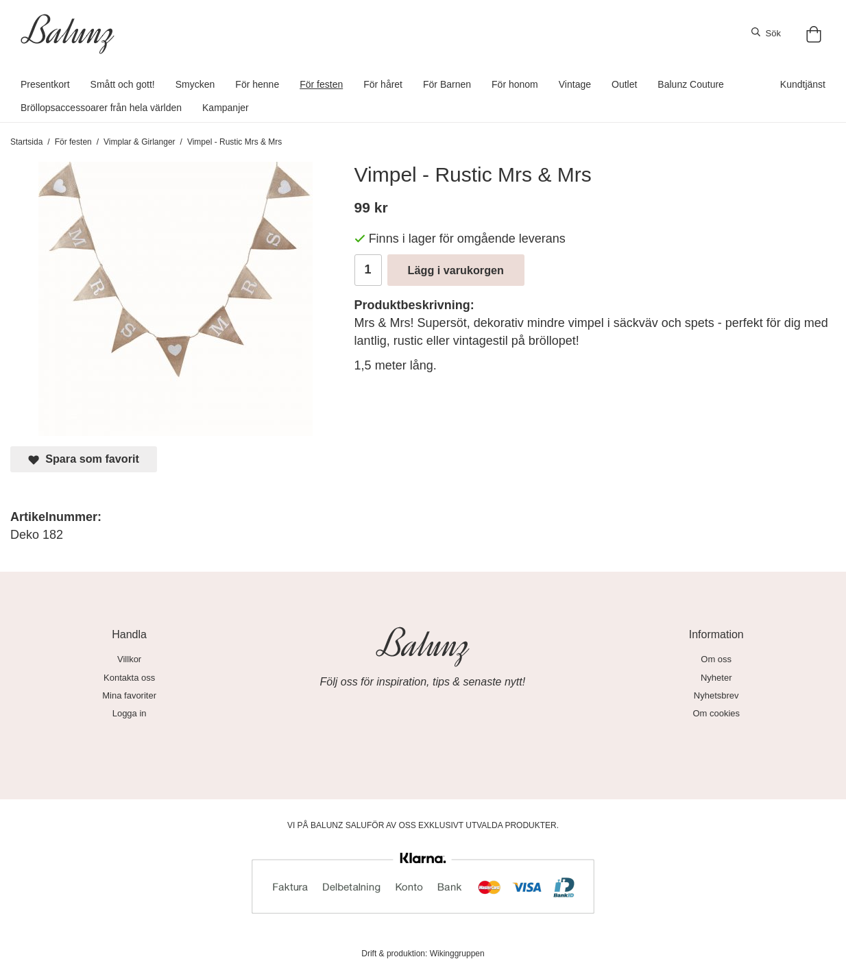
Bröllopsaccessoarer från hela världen (101, 107)
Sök (766, 32)
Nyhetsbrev (716, 695)
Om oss (716, 659)
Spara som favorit (83, 458)
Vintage (575, 84)
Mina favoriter (129, 695)
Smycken (195, 84)
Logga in (129, 713)
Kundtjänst (802, 84)
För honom (515, 84)
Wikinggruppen (457, 953)
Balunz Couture (690, 84)
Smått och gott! (122, 84)
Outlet (624, 84)
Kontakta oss (129, 677)
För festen (321, 84)
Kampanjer (225, 107)
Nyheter (716, 677)
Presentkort (45, 84)
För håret (382, 84)
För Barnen (447, 84)
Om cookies (716, 713)
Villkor (129, 659)
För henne (257, 84)
